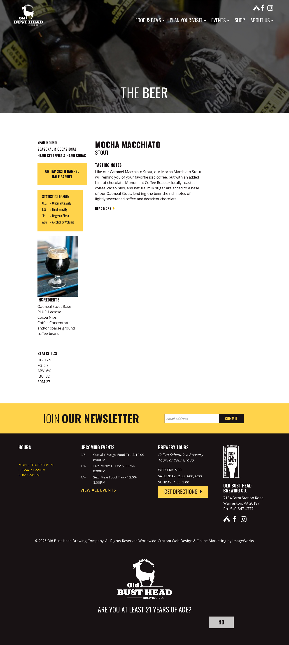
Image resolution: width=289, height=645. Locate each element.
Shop (240, 20)
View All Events (98, 490)
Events (220, 20)
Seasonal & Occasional (57, 149)
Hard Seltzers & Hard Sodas (61, 155)
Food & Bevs (149, 20)
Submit (231, 418)
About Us (261, 20)
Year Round (47, 142)
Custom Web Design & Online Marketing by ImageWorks (206, 540)
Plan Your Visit (188, 20)
